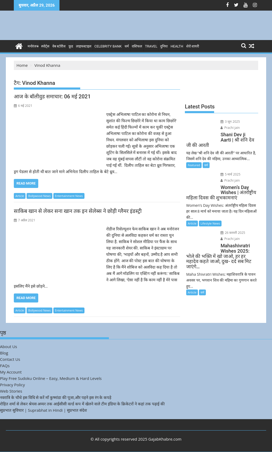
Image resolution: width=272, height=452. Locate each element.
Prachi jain (230, 127)
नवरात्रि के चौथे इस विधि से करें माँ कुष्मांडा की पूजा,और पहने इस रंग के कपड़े (55, 397)
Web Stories (11, 391)
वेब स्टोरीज (59, 46)
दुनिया (164, 46)
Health (177, 46)
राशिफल (137, 46)
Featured (194, 165)
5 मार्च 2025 (230, 174)
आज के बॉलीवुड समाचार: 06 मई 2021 (52, 96)
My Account (11, 372)
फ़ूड (71, 46)
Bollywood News (39, 196)
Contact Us (10, 359)
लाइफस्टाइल (83, 46)
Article (19, 196)
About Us (8, 346)
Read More (26, 183)
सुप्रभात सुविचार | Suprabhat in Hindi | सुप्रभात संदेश (43, 410)
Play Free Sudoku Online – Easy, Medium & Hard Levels (51, 378)
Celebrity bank (108, 46)
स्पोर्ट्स (45, 46)
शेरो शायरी (192, 46)
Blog (4, 353)
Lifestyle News (210, 223)
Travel (151, 46)
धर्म (127, 46)
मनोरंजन (33, 46)
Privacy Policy (12, 384)
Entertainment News (69, 196)
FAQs (5, 365)
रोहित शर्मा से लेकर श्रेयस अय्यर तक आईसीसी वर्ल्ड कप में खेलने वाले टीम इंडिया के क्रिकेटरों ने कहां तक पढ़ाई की (82, 403)
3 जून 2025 (230, 121)
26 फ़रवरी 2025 (232, 232)
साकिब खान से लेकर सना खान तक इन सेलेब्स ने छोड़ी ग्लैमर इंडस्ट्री (78, 211)
